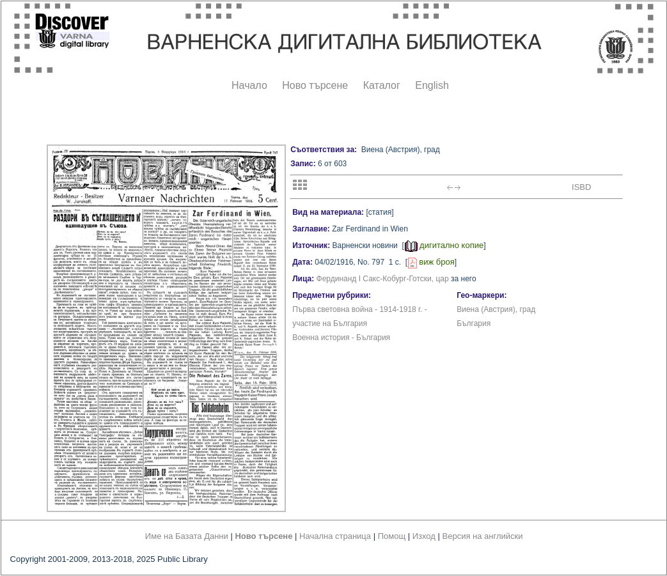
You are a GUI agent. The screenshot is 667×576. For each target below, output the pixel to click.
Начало (249, 85)
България (473, 323)
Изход (424, 536)
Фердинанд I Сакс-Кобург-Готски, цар (383, 278)
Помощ (391, 536)
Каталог (381, 85)
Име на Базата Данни (186, 536)
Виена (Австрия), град (496, 309)
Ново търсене (315, 85)
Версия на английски (483, 536)
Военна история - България (341, 337)
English (431, 85)
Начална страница (335, 536)
